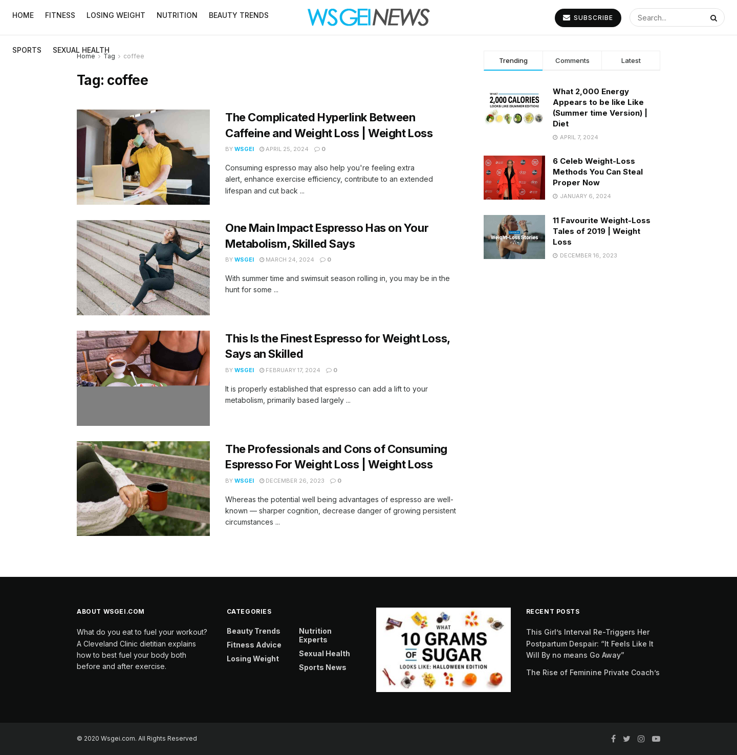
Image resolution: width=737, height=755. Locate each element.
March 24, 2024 (286, 259)
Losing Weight (253, 658)
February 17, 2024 (289, 370)
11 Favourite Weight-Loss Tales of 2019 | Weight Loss (602, 231)
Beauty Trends (253, 631)
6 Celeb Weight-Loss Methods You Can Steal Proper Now (598, 171)
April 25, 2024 (284, 149)
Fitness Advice (254, 644)
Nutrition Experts (315, 635)
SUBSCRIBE (588, 17)
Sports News (322, 667)
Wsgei (244, 149)
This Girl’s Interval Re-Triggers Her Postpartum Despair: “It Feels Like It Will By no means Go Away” (590, 643)
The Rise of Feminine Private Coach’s (593, 672)
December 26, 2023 (291, 480)
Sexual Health (81, 50)
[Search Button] (715, 17)
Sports (26, 50)
